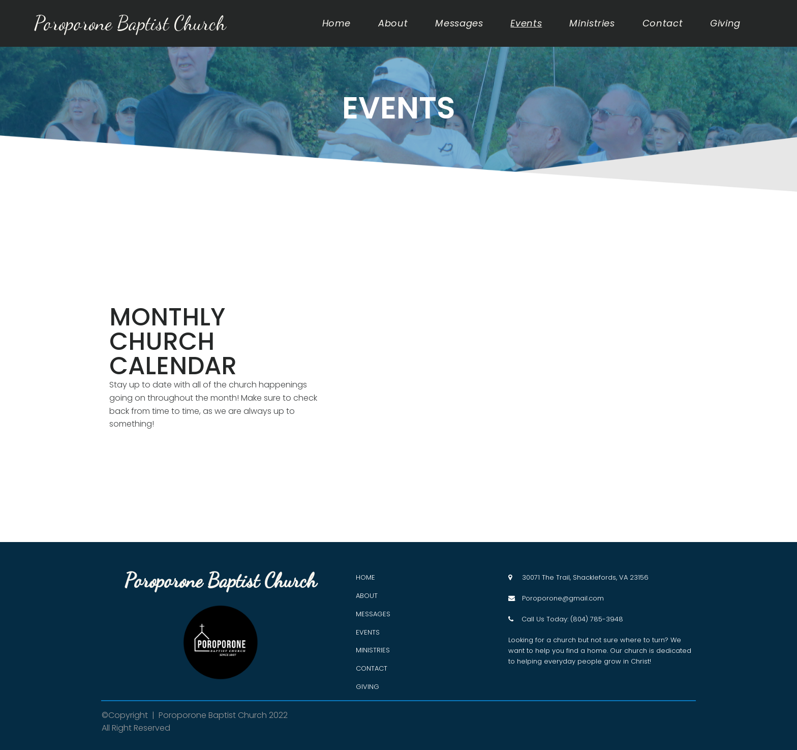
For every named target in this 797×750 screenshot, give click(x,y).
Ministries (592, 23)
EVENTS (368, 632)
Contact (662, 23)
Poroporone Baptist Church (132, 23)
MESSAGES (373, 614)
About (393, 23)
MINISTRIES (373, 650)
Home (336, 23)
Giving (725, 23)
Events (526, 23)
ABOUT (367, 596)
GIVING (367, 687)
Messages (459, 23)
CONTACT (371, 668)
